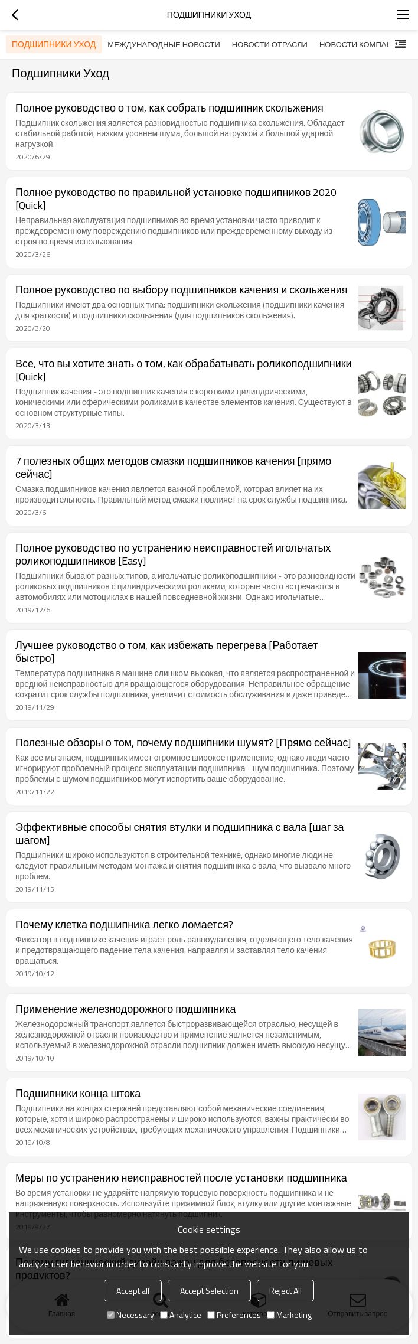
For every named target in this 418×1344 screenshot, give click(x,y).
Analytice (180, 1315)
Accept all (132, 1290)
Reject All (285, 1290)
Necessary (130, 1315)
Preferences (234, 1315)
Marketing (289, 1315)
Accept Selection (209, 1290)
